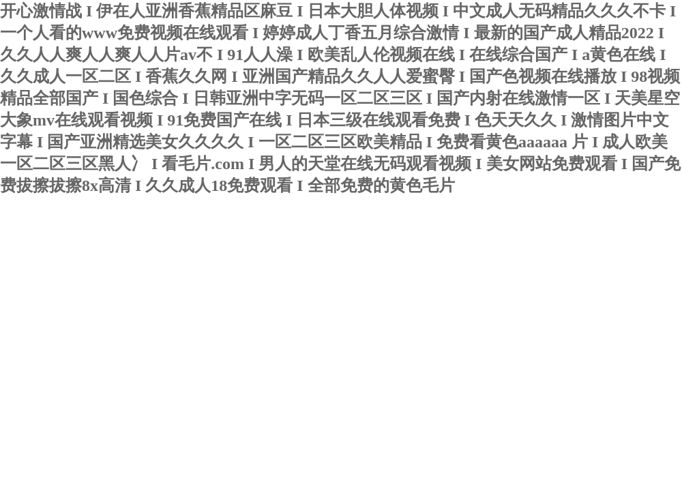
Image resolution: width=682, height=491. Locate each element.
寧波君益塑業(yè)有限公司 (167, 227)
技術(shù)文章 (243, 277)
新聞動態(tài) (157, 277)
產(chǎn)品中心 (334, 277)
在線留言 (34, 312)
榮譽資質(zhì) (423, 277)
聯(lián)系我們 (112, 312)
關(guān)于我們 (68, 277)
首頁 (7, 275)
